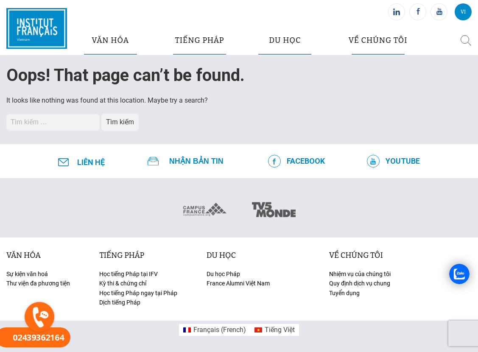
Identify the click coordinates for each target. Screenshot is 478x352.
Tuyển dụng (344, 293)
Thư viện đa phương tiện (38, 283)
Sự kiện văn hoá (27, 274)
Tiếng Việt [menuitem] (280, 330)
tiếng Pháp (121, 255)
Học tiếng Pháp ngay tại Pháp (138, 293)
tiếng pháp (199, 40)
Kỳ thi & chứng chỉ (122, 283)
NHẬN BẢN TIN (196, 161)
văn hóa (110, 40)
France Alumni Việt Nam (238, 283)
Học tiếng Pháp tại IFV (128, 274)
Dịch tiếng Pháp (119, 302)
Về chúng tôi (378, 40)
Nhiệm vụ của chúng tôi (360, 274)
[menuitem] (214, 330)
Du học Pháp (223, 274)
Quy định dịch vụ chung (359, 283)
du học (285, 40)
